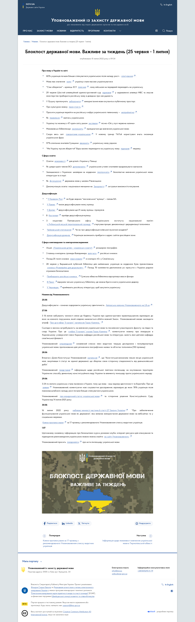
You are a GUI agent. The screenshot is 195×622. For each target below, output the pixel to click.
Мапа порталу (30, 561)
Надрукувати (145, 523)
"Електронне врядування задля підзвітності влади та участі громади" (59, 593)
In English (168, 5)
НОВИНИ (61, 31)
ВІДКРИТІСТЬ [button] (77, 31)
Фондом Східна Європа (41, 588)
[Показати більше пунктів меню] (120, 31)
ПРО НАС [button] (28, 31)
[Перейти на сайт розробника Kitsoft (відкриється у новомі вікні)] (151, 612)
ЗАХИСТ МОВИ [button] (45, 31)
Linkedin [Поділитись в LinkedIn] (69, 523)
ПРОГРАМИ (93, 31)
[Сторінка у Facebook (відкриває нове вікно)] (156, 30)
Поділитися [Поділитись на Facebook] (52, 523)
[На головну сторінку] (97, 17)
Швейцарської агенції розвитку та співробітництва (73, 596)
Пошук (169, 31)
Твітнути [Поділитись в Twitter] (85, 523)
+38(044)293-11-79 (145, 571)
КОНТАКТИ (109, 31)
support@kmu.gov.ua (71, 606)
